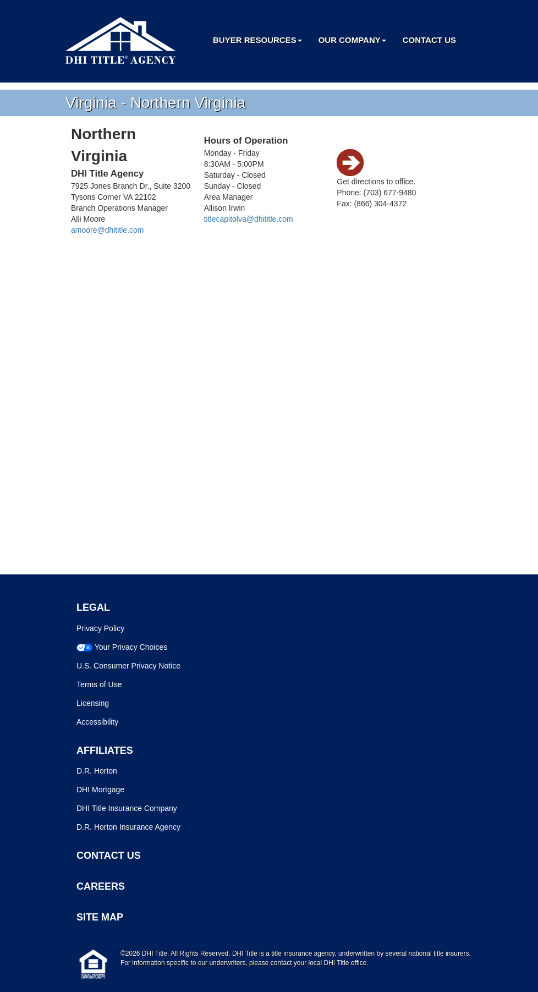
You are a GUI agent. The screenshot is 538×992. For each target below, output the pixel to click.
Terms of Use (99, 684)
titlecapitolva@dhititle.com (248, 219)
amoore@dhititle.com (107, 230)
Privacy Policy (100, 628)
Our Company (352, 40)
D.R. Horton (96, 770)
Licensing (92, 703)
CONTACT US (108, 855)
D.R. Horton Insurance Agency (128, 827)
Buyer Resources (257, 40)
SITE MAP (99, 917)
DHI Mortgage (100, 789)
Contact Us (429, 40)
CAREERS (100, 886)
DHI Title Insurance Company (126, 808)
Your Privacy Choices (131, 647)
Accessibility (97, 721)
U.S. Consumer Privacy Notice (128, 665)
